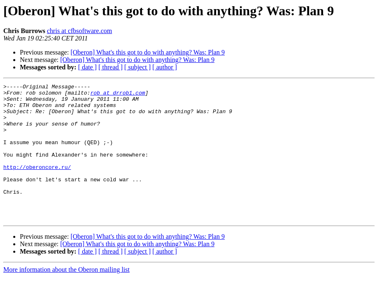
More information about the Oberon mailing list (66, 296)
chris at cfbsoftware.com (79, 30)
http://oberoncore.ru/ (37, 184)
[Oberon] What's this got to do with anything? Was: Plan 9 (148, 52)
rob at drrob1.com (117, 95)
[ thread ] (110, 67)
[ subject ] (137, 67)
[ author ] (164, 67)
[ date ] (87, 67)
